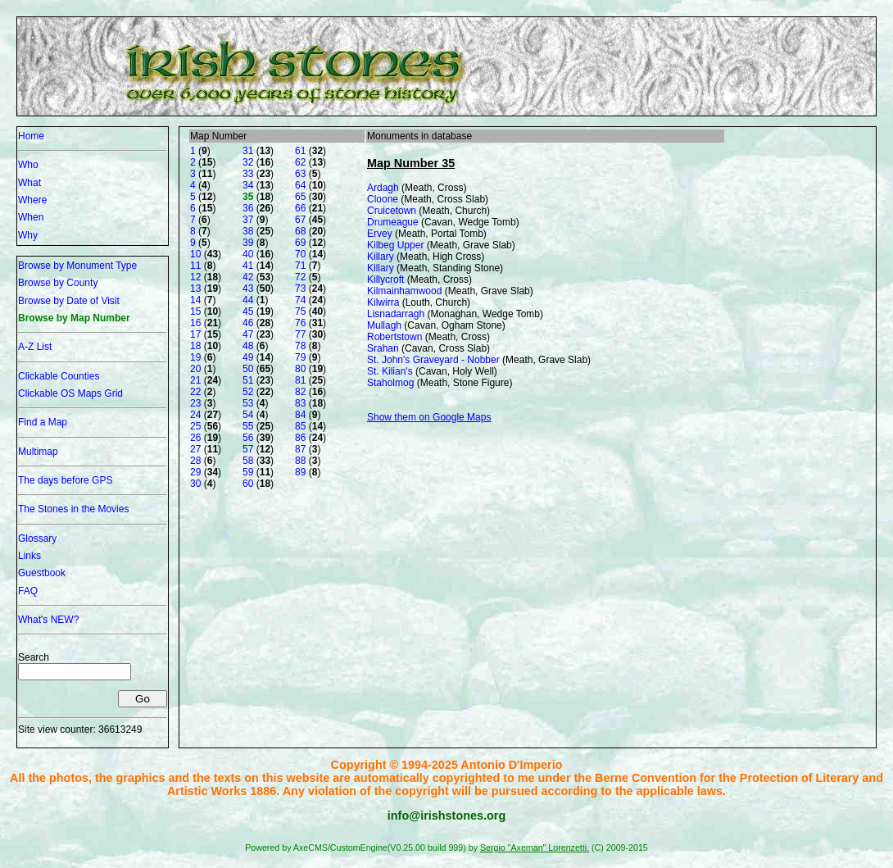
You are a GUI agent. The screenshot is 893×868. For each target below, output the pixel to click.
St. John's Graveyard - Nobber (433, 360)
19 (195, 357)
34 (248, 185)
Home (31, 136)
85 (300, 426)
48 (248, 346)
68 (300, 231)
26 (195, 437)
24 (195, 414)
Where (32, 200)
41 (248, 265)
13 (195, 288)
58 (248, 460)
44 (248, 300)
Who (28, 164)
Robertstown (394, 337)
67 (300, 219)
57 (248, 449)
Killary (380, 256)
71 (300, 265)
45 (248, 311)
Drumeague (393, 222)
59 (248, 472)
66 (300, 208)
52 (248, 392)
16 (195, 323)
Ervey (379, 233)
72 (300, 277)
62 (300, 162)
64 (300, 185)
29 (195, 472)
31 (248, 151)
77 (300, 334)
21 (195, 380)
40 (248, 254)
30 (195, 483)
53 (248, 403)
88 (300, 460)
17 (195, 334)
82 (300, 392)
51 (248, 380)
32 (248, 162)
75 (300, 311)
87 (300, 449)
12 (195, 277)
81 (300, 380)
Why (28, 235)
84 (300, 414)
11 (195, 265)
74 (300, 300)
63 (300, 174)
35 (248, 196)
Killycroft (385, 279)
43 (248, 288)
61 (300, 151)
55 (248, 426)
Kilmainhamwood (404, 291)
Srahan (383, 348)
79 (300, 357)
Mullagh (384, 325)
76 (300, 323)
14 (195, 300)
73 (300, 288)
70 (300, 254)
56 (248, 437)
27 (195, 449)
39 (248, 242)
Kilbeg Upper (395, 245)
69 (300, 242)
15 (195, 311)
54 (248, 414)
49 (248, 357)
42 (248, 277)
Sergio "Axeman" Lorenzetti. (534, 847)
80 (300, 369)
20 (195, 369)
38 (248, 231)
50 (248, 369)
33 (248, 174)
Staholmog (390, 383)
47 (248, 334)
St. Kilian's (390, 371)
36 (248, 208)
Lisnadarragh (395, 314)
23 (195, 403)
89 (300, 472)
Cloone (382, 199)
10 (195, 254)
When (30, 217)
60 (248, 483)
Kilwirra (383, 302)
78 (300, 346)
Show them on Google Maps (429, 417)
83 (300, 403)
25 (195, 426)
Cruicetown (391, 210)
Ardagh (383, 187)
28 (195, 460)
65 (300, 196)
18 (195, 346)
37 (248, 219)
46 (248, 323)
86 (300, 437)
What (29, 183)
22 (195, 392)
